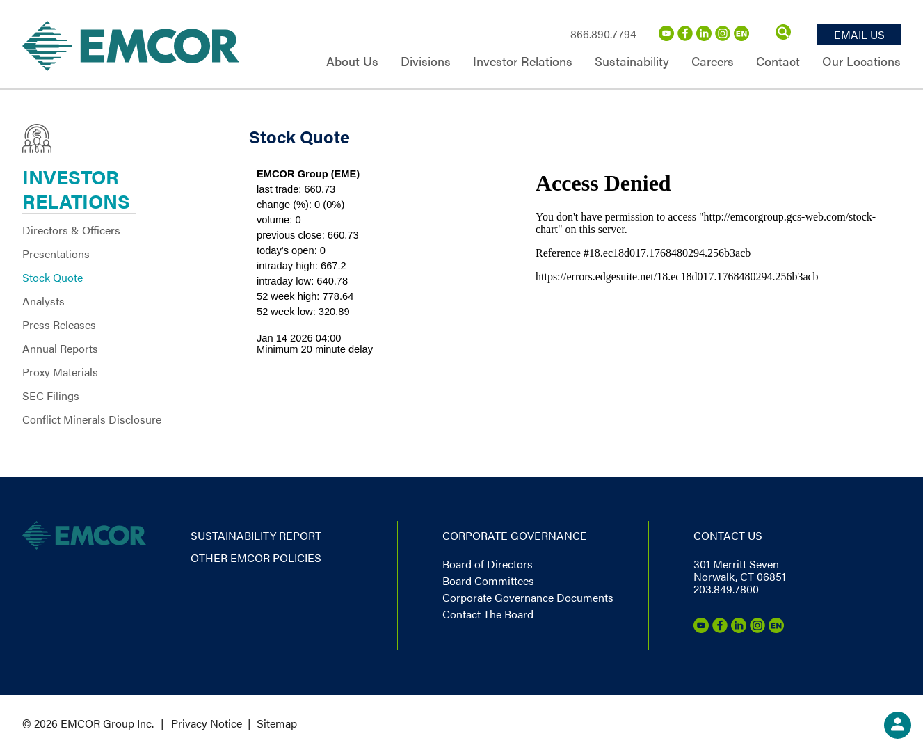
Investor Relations (522, 62)
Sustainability (632, 62)
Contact (778, 62)
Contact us (727, 535)
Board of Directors (487, 564)
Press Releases (59, 325)
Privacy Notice (206, 723)
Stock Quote (52, 277)
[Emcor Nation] (741, 37)
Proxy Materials (60, 372)
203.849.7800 (726, 589)
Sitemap (277, 723)
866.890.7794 (603, 34)
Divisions (426, 62)
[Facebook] (685, 37)
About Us (352, 62)
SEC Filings (50, 395)
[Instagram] (722, 37)
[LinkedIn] (704, 37)
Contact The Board (487, 614)
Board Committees (488, 581)
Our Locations (861, 62)
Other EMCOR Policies (256, 558)
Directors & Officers (71, 230)
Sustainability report (256, 535)
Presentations (56, 254)
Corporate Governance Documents (527, 597)
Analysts (43, 301)
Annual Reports (60, 348)
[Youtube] (666, 37)
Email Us (859, 34)
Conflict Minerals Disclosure (91, 419)
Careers (712, 62)
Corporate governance (514, 535)
